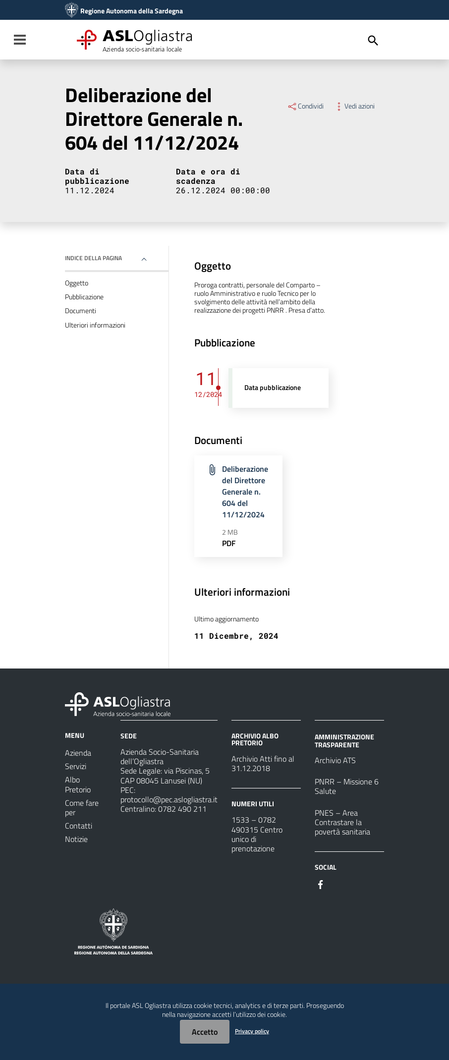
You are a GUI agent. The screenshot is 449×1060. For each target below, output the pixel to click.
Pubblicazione (84, 296)
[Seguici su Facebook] (321, 884)
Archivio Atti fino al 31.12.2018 (262, 763)
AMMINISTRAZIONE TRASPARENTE (344, 740)
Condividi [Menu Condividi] (305, 106)
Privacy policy (252, 1031)
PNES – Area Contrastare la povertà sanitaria (342, 822)
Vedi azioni (354, 106)
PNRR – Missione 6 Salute (347, 786)
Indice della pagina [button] (93, 258)
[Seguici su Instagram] (338, 884)
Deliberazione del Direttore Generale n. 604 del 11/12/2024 (245, 491)
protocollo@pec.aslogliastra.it (169, 799)
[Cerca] (373, 41)
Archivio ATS (335, 760)
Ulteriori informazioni (95, 325)
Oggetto (76, 283)
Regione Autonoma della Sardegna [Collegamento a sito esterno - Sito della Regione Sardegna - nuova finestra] (131, 10)
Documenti (80, 310)
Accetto (205, 1032)
